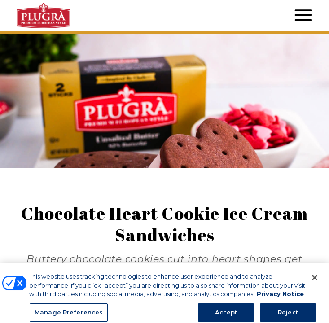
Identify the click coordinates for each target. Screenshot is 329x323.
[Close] (315, 285)
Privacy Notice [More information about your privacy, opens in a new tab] (280, 301)
